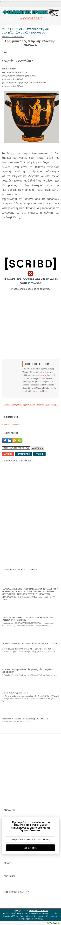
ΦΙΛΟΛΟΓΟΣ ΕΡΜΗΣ (38, 910)
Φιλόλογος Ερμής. (45, 375)
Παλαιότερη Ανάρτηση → (47, 404)
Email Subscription (19, 913)
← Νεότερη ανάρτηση (12, 404)
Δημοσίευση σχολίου (11, 424)
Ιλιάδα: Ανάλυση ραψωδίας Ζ (15, 693)
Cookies (55, 913)
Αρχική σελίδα (29, 404)
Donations (7, 916)
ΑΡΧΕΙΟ (39, 454)
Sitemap (6, 913)
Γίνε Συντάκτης (35, 918)
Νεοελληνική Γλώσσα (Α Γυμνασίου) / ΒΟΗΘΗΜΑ (25, 718)
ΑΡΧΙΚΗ (8, 454)
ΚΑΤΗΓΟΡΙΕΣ (23, 454)
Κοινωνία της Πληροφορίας (45, 916)
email (40, 391)
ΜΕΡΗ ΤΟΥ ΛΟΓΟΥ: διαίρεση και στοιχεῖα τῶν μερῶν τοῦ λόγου (25, 30)
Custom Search (43, 913)
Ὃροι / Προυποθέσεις (22, 916)
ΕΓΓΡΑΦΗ (30, 847)
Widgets (32, 913)
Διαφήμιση (23, 918)
